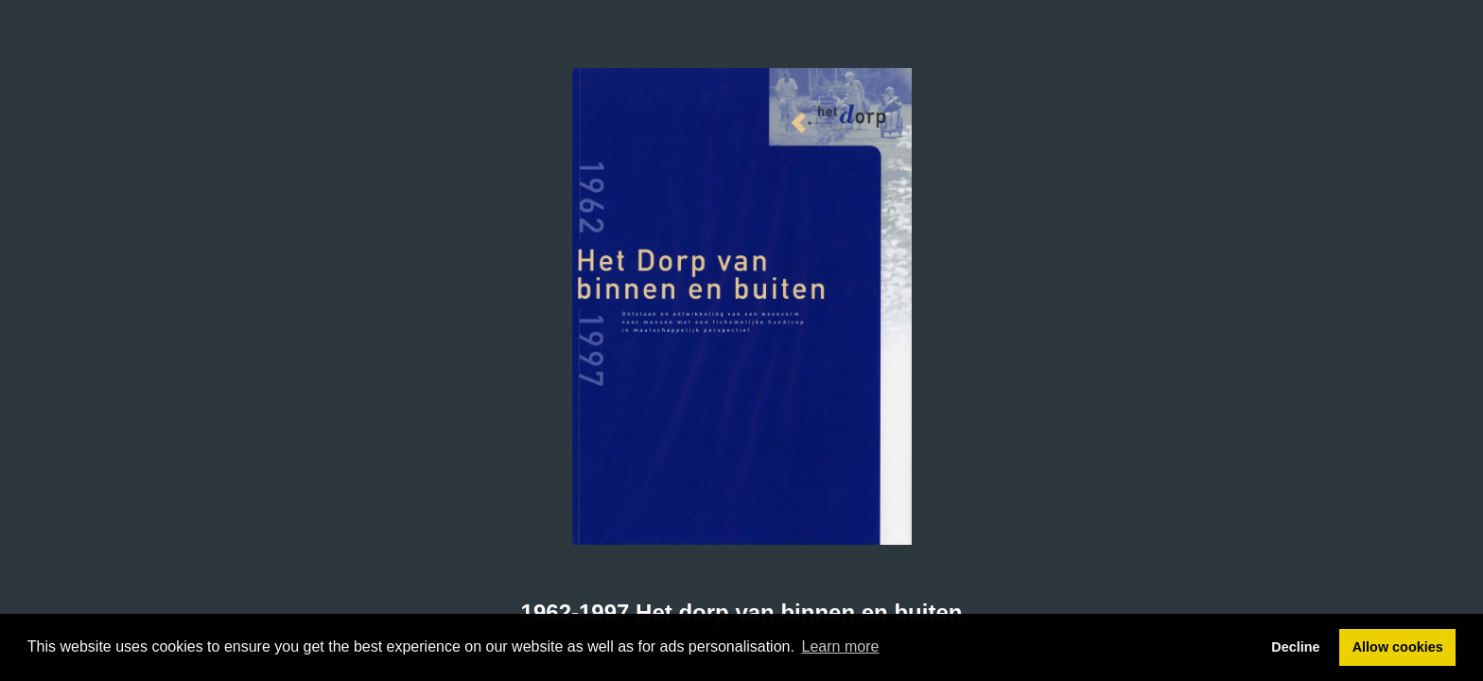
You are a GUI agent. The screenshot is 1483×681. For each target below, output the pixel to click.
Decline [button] (1295, 647)
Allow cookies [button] (1397, 647)
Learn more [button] (841, 646)
